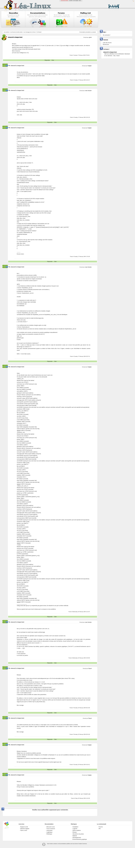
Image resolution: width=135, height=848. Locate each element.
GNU (80, 0)
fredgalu (90, 65)
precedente (88, 32)
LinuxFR (71, 0)
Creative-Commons (82, 843)
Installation (75, 827)
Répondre (47, 60)
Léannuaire (49, 830)
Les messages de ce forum (30, 32)
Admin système (77, 830)
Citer (52, 60)
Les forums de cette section (16, 32)
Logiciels (75, 828)
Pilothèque (49, 834)
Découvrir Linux (51, 827)
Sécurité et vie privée (78, 834)
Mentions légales (24, 828)
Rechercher (106, 44)
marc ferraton (88, 90)
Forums (101, 827)
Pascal (90, 668)
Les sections (6, 32)
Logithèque (49, 832)
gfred (90, 37)
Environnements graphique (80, 839)
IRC (100, 828)
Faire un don (23, 830)
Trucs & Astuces (50, 828)
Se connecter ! (106, 35)
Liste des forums (107, 42)
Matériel (75, 835)
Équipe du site (24, 827)
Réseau (75, 832)
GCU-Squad (75, 0)
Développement (77, 837)
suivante (94, 32)
